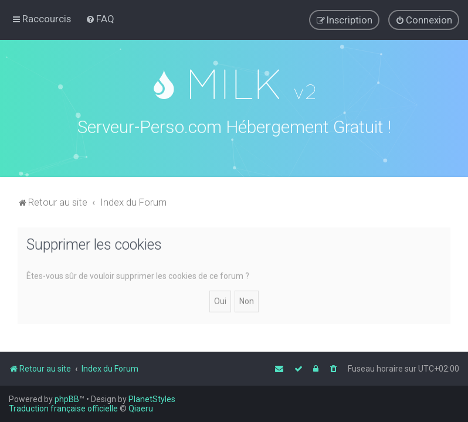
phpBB (67, 399)
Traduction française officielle (63, 408)
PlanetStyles (151, 399)
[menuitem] (100, 19)
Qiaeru (140, 408)
